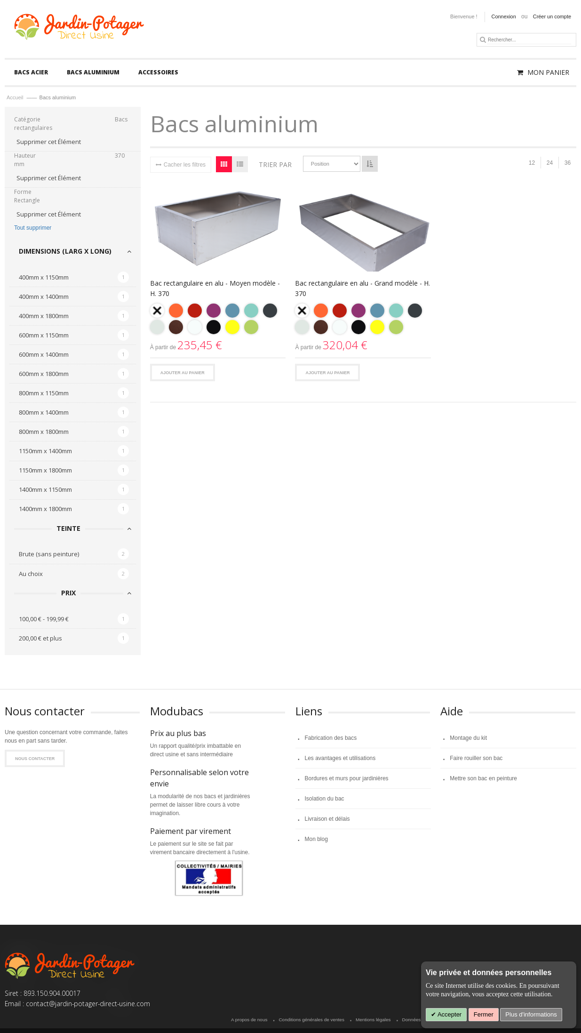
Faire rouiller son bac (476, 759)
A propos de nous (249, 1020)
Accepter (449, 1014)
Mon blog (316, 840)
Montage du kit (468, 739)
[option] (157, 311)
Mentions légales (373, 1020)
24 (550, 163)
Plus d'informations (531, 1014)
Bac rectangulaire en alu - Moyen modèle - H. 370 (215, 289)
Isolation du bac (324, 799)
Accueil (16, 98)
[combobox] (529, 39)
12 (532, 163)
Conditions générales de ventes (311, 1020)
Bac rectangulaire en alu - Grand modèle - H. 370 (362, 289)
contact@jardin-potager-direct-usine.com (88, 1004)
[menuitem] (31, 73)
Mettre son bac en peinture (483, 779)
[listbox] (218, 320)
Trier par (275, 164)
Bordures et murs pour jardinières (347, 779)
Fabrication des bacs (331, 739)
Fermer (483, 1014)
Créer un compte (552, 16)
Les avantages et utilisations (340, 759)
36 (568, 163)
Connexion (504, 16)
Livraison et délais (327, 820)
